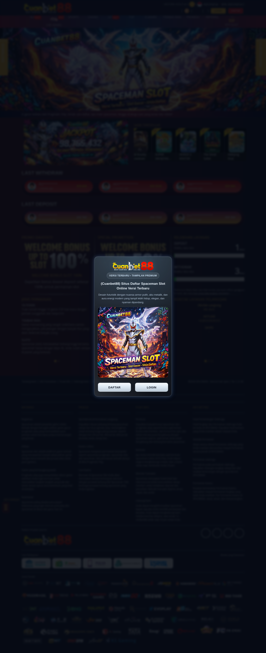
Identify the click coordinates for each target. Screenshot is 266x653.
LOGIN (151, 387)
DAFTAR (114, 387)
